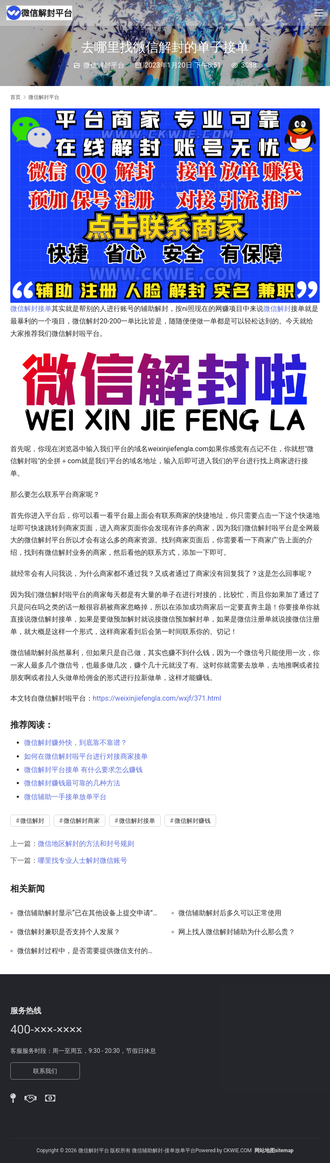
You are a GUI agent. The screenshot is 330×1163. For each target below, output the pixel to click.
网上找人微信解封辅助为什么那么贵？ (236, 932)
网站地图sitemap (273, 1151)
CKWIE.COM (237, 1151)
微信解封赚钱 (192, 820)
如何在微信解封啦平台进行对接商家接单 (86, 756)
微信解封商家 (82, 820)
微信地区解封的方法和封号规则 (86, 844)
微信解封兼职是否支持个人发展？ (68, 932)
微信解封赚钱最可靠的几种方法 (72, 783)
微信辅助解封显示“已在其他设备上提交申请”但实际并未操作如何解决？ (88, 913)
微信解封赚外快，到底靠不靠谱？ (75, 742)
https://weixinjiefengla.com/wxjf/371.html (157, 698)
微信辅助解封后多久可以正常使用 (229, 913)
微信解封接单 (31, 309)
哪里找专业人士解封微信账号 (82, 860)
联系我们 (45, 1071)
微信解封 (277, 309)
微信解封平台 (104, 65)
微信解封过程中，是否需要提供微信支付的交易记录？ (88, 951)
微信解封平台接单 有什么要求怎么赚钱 (83, 770)
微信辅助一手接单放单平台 (65, 797)
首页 (15, 97)
